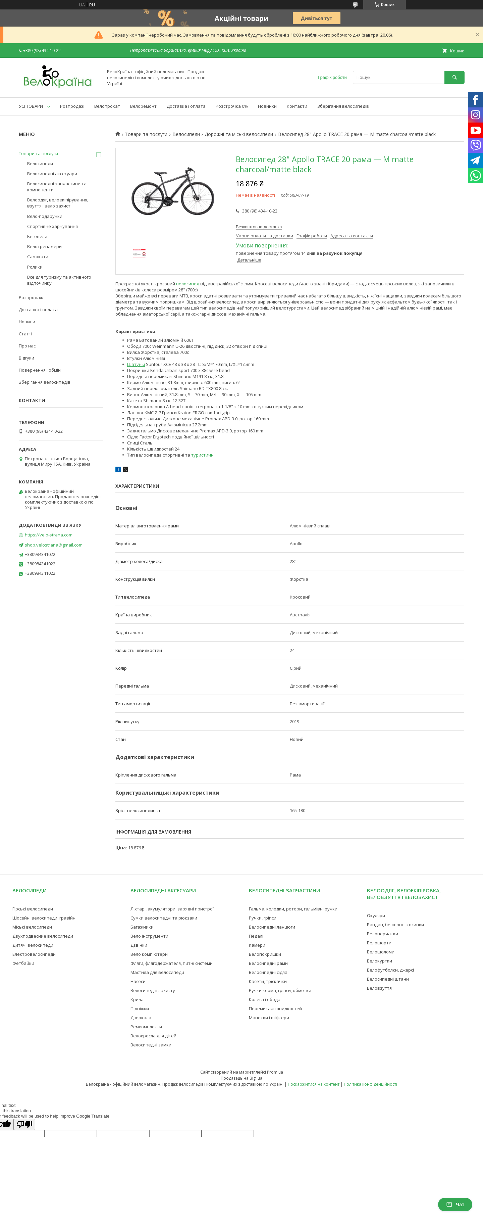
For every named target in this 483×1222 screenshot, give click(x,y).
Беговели (37, 236)
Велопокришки (265, 954)
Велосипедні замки (150, 1045)
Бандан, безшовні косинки (395, 925)
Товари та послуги (146, 134)
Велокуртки (379, 961)
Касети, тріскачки (268, 981)
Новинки (267, 106)
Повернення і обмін (40, 370)
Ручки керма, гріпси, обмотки (280, 990)
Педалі (256, 936)
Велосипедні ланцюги (272, 927)
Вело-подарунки (44, 216)
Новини (27, 322)
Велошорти (379, 943)
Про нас (27, 346)
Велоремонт (143, 106)
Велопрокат (107, 106)
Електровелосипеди (34, 954)
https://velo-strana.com (48, 534)
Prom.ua (275, 1072)
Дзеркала (140, 1018)
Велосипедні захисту (152, 990)
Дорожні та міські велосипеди (239, 134)
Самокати (37, 256)
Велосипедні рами (268, 963)
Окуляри (376, 915)
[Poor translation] (24, 1124)
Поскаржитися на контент (313, 1084)
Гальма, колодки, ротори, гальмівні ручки (293, 909)
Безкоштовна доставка (259, 226)
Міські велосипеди (32, 927)
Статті (25, 334)
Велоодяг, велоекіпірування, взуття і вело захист (57, 203)
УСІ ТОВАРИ (31, 106)
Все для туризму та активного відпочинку (59, 280)
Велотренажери (44, 246)
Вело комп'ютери (149, 954)
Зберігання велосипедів (343, 106)
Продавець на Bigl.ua (241, 1078)
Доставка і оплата (186, 106)
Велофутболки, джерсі (390, 970)
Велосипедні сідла (268, 972)
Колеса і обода (264, 999)
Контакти (297, 106)
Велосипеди (186, 134)
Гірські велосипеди (32, 909)
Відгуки (26, 358)
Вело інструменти (149, 936)
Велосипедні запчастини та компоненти (57, 187)
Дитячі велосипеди (32, 945)
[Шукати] (454, 77)
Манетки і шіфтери (269, 1018)
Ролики (35, 267)
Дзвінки (138, 945)
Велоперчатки (382, 934)
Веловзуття (379, 988)
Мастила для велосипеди (157, 972)
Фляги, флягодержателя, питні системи (171, 963)
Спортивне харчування (52, 226)
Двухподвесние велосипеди (42, 936)
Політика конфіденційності (370, 1084)
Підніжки (139, 1008)
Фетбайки (23, 963)
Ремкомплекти (146, 1027)
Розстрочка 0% (232, 106)
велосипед (187, 284)
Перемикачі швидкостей (275, 1008)
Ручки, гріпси (262, 918)
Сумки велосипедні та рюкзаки (163, 918)
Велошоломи (380, 952)
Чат (455, 1205)
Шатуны (136, 364)
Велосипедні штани (388, 979)
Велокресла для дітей (153, 1036)
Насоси (138, 981)
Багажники (142, 927)
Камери (257, 945)
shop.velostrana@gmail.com (54, 545)
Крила (137, 999)
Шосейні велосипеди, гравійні (44, 918)
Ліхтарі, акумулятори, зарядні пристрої (172, 909)
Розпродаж (72, 106)
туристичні (203, 455)
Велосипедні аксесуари (52, 174)
